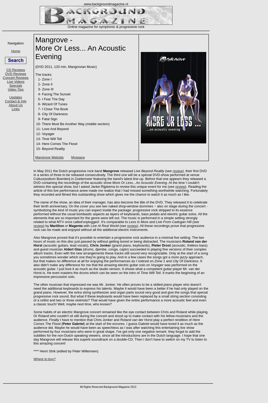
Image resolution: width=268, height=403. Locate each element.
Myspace (78, 157)
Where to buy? (45, 359)
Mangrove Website (49, 157)
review (178, 171)
